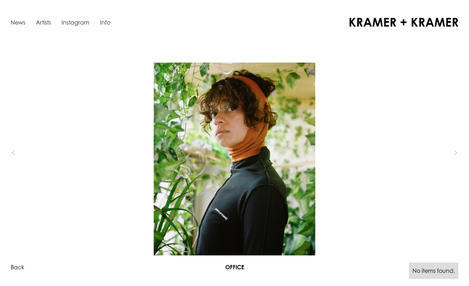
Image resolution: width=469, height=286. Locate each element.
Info (105, 22)
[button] (25, 152)
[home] (403, 22)
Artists (43, 22)
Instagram (75, 22)
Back (17, 267)
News (18, 22)
